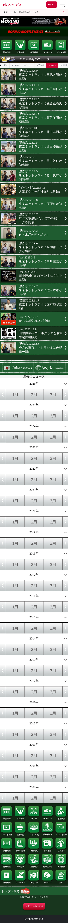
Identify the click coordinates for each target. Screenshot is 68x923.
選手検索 (61, 818)
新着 (5, 65)
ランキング (47, 51)
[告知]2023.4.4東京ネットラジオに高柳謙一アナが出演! (40, 247)
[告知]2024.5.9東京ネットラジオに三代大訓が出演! (40, 74)
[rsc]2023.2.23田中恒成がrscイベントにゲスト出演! (40, 275)
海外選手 (34, 866)
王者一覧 (20, 834)
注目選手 (61, 850)
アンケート (20, 882)
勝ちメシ (34, 882)
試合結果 (20, 51)
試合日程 (7, 51)
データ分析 (61, 51)
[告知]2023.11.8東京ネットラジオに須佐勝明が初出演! (40, 117)
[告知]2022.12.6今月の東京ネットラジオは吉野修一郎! (40, 347)
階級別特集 (47, 834)
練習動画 (34, 51)
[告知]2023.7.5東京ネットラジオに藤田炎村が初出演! (40, 175)
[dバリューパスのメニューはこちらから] (62, 5)
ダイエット (27, 65)
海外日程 (7, 866)
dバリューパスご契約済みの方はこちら (21, 12)
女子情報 (40, 65)
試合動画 (7, 850)
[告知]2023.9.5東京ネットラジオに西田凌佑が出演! (40, 146)
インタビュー (61, 834)
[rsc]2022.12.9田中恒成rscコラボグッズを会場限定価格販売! (40, 333)
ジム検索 (47, 850)
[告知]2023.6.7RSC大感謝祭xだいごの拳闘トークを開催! (39, 218)
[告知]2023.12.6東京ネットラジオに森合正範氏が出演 (40, 103)
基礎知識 (7, 882)
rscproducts (52, 65)
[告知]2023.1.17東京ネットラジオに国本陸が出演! (40, 304)
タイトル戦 (34, 834)
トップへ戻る (15, 891)
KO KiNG (15, 65)
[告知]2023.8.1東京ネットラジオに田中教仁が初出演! (40, 161)
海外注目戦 (47, 866)
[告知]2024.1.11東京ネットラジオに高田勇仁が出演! (40, 89)
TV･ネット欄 (7, 834)
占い (61, 882)
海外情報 (61, 866)
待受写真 (34, 850)
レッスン (47, 882)
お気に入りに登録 (34, 906)
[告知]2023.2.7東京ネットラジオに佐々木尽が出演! (40, 290)
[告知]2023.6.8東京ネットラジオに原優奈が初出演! (40, 204)
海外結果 (20, 866)
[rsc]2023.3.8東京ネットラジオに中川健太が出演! (40, 261)
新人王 (34, 818)
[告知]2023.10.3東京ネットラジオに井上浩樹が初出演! (40, 132)
